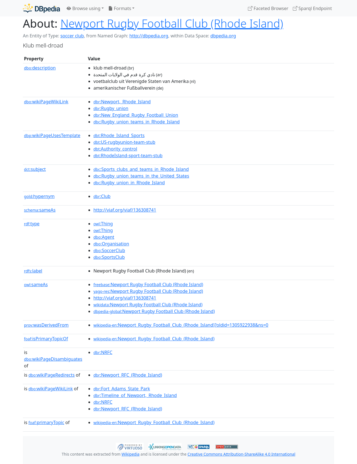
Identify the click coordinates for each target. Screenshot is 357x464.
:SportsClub (109, 257)
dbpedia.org (223, 36)
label (33, 271)
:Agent (103, 237)
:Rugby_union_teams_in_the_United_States (141, 176)
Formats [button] (119, 8)
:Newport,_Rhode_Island (122, 102)
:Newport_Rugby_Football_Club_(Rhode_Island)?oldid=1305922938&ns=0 (180, 325)
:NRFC (102, 352)
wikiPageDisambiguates (53, 359)
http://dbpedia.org (148, 36)
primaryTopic (46, 422)
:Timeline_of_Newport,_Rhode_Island (135, 395)
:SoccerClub (109, 250)
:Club (101, 196)
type (32, 224)
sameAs (40, 210)
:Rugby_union (110, 108)
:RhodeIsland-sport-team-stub (128, 155)
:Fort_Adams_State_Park (121, 389)
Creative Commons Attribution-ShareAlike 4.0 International (241, 454)
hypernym (39, 196)
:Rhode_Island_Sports (118, 135)
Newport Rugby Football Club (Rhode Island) (172, 23)
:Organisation (111, 244)
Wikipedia (130, 454)
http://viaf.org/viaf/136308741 (124, 210)
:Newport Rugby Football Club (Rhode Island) (148, 284)
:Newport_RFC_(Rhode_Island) (127, 375)
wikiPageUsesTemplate (52, 135)
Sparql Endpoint (312, 8)
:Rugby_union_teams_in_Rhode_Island (136, 122)
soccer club (72, 36)
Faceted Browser (268, 8)
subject (35, 169)
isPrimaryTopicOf (46, 339)
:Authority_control (115, 149)
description (40, 68)
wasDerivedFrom (46, 325)
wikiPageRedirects (51, 375)
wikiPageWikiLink (46, 102)
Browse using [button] (83, 8)
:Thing (103, 224)
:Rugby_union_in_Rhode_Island (129, 183)
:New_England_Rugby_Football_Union (135, 115)
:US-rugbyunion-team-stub (124, 142)
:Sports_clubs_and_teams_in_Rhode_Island (141, 169)
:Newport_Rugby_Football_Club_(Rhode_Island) (153, 339)
